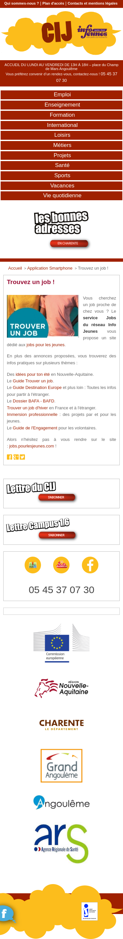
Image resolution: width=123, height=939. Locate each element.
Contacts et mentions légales (92, 3)
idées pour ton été (33, 374)
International (62, 125)
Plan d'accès (53, 3)
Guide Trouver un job (32, 380)
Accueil (15, 268)
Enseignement (62, 105)
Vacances (62, 185)
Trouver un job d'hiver (27, 407)
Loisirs (62, 135)
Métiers (62, 145)
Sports (62, 175)
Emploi (62, 94)
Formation (62, 115)
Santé (62, 165)
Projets (62, 155)
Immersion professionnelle (32, 414)
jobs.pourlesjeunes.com (31, 446)
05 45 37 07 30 (61, 589)
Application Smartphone (49, 268)
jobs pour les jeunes (46, 344)
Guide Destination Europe (37, 387)
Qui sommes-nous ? (21, 3)
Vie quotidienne (62, 195)
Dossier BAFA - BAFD (33, 400)
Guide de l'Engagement (35, 427)
